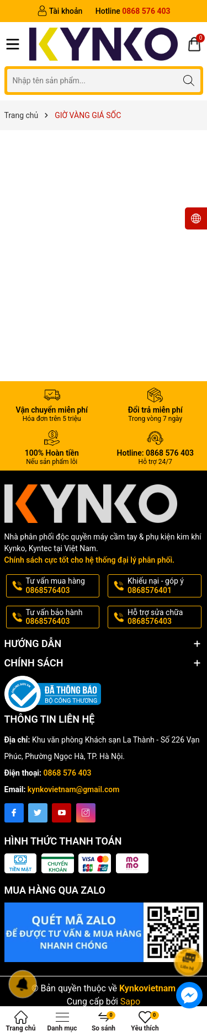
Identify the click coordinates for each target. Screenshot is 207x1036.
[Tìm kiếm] (189, 80)
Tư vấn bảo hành (62, 617)
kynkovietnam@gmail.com (74, 789)
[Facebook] (14, 813)
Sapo (130, 993)
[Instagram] (85, 813)
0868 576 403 (68, 772)
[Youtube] (61, 813)
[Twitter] (37, 813)
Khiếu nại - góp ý (163, 585)
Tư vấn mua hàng (62, 585)
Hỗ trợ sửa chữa (163, 617)
